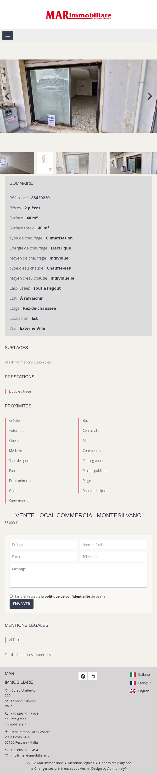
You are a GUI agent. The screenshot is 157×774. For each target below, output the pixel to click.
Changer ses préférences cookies (60, 768)
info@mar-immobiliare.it (30, 755)
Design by (109, 768)
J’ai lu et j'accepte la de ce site (60, 596)
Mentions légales (81, 763)
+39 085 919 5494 (24, 713)
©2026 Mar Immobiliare (44, 763)
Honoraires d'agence (115, 763)
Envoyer (21, 603)
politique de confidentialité (67, 596)
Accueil (78, 14)
